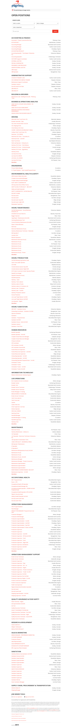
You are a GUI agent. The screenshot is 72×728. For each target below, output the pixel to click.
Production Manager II (17, 514)
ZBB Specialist (15, 72)
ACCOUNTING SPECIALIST (18, 51)
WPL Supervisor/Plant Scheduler (19, 648)
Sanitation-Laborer (16, 84)
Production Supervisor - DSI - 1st (19, 565)
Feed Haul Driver (15, 413)
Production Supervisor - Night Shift (20, 542)
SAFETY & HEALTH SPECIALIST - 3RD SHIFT (22, 187)
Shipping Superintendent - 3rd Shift (20, 593)
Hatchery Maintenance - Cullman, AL (20, 432)
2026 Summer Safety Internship (19, 176)
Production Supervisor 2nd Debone (20, 544)
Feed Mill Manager (16, 415)
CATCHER (14, 264)
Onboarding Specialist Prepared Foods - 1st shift (23, 360)
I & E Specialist (15, 434)
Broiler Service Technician (18, 396)
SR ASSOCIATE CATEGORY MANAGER (20, 646)
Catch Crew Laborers (16, 398)
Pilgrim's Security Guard (17, 494)
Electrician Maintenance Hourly (19, 228)
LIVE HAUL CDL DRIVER (17, 158)
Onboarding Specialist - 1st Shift (19, 356)
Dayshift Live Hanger (16, 273)
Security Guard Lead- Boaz (18, 498)
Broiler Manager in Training (18, 391)
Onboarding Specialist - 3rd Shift (19, 358)
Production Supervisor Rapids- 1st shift (21, 578)
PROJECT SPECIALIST (16, 627)
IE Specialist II (15, 448)
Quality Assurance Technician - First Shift (21, 612)
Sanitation (14, 315)
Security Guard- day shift (17, 200)
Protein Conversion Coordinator (19, 580)
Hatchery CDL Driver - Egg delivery (20, 149)
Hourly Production (16, 294)
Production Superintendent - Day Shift (21, 525)
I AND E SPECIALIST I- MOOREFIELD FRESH (22, 442)
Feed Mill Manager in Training (19, 417)
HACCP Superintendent (17, 506)
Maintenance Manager (17, 459)
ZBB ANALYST (15, 88)
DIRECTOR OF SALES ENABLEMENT (20, 107)
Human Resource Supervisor (18, 349)
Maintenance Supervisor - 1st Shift (20, 472)
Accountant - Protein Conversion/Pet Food (21, 40)
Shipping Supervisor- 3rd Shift (19, 595)
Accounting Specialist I (17, 56)
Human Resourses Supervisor (19, 354)
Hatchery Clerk (15, 422)
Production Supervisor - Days (18, 563)
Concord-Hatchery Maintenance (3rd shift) (21, 222)
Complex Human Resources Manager (20, 336)
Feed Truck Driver (16, 141)
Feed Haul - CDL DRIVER (17, 134)
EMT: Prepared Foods (17, 480)
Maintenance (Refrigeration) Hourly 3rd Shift (22, 450)
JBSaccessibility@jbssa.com (32, 708)
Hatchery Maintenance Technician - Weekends (22, 231)
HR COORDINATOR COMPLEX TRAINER (21, 80)
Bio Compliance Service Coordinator (20, 381)
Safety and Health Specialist (18, 189)
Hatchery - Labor (15, 279)
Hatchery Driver (15, 151)
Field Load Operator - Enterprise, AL (20, 143)
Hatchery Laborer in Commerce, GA (20, 286)
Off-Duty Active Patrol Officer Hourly (20, 184)
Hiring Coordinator (16, 341)
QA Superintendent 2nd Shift (18, 603)
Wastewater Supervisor (17, 204)
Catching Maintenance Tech (18, 220)
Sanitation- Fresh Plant (17, 326)
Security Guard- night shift (18, 202)
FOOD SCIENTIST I (16, 624)
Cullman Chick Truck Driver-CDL (19, 132)
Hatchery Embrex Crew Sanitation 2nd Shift (22, 654)
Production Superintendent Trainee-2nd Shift (22, 527)
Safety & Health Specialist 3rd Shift (20, 496)
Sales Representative (16, 641)
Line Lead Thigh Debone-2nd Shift (20, 299)
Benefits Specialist (16, 332)
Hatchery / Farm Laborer (17, 282)
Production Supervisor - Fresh (19, 538)
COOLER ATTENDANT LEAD (18, 77)
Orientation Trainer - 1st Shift (19, 366)
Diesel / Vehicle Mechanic (17, 224)
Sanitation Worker (16, 680)
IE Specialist (14, 446)
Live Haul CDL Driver (16, 153)
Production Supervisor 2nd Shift (19, 546)
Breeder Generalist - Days (18, 121)
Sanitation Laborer (16, 324)
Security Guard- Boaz (16, 500)
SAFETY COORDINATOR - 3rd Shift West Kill (22, 191)
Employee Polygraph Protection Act (18, 714)
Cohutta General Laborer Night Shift (20, 269)
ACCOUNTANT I (15, 42)
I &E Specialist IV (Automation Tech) (20, 439)
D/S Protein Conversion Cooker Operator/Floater (23, 271)
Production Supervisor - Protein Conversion (22, 569)
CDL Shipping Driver (16, 125)
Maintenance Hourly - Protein (19, 252)
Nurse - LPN (14, 482)
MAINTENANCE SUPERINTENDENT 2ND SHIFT (23, 470)
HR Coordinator (15, 343)
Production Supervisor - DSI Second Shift (21, 536)
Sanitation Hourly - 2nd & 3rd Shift (20, 322)
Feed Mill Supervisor (16, 419)
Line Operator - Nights (17, 301)
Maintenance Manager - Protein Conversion (22, 461)
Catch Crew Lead (15, 400)
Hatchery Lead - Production (18, 288)
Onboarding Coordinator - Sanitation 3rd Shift (22, 311)
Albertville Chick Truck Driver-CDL (20, 119)
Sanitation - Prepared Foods (18, 317)
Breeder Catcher (15, 383)
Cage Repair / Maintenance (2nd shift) (20, 218)
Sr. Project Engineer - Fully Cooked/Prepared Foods (24, 170)
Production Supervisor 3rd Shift (19, 574)
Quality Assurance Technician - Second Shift (22, 616)
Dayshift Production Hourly (18, 275)
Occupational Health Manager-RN (19, 486)
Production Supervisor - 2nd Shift (19, 534)
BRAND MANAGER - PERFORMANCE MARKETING (23, 635)
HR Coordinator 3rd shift (17, 345)
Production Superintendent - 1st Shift (20, 521)
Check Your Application (17, 696)
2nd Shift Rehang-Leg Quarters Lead (20, 260)
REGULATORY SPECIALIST (18, 629)
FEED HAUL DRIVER (16, 411)
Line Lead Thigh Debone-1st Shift (19, 297)
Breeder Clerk (15, 385)
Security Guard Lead (16, 591)
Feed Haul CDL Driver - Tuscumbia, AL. (21, 136)
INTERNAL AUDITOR (16, 61)
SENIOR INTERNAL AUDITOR (18, 67)
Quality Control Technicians (18, 618)
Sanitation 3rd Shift (16, 320)
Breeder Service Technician (18, 387)
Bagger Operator (16, 216)
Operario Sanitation (16, 313)
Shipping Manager (16, 690)
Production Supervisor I (17, 549)
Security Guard (15, 195)
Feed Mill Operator (16, 277)
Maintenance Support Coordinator (20, 82)
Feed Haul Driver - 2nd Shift (18, 138)
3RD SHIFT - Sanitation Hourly (19, 309)
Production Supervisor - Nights (19, 567)
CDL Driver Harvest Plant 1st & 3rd (20, 123)
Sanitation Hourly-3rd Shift (18, 656)
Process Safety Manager (17, 168)
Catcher (13, 402)
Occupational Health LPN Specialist (20, 484)
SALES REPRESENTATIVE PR (18, 643)
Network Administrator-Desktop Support (21, 375)
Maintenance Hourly (16, 241)
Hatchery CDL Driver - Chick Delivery (20, 145)
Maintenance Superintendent (18, 463)
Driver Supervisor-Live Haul (18, 406)
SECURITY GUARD (16, 193)
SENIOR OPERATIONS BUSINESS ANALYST (22, 113)
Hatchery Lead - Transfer (17, 290)
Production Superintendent (18, 519)
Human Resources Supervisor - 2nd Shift (21, 351)
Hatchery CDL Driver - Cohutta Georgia (21, 147)
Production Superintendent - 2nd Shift (20, 523)
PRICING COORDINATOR (17, 63)
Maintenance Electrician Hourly (19, 239)
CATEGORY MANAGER (17, 637)
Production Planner (16, 639)
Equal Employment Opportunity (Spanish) (19, 720)
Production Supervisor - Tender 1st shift (21, 572)
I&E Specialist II (15, 233)
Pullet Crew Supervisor (17, 585)
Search (55, 31)
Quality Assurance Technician (18, 608)
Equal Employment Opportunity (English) (19, 718)
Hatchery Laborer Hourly (17, 284)
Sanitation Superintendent (18, 658)
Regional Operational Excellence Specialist (21, 587)
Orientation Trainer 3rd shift (18, 369)
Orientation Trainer (16, 362)
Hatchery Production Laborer (18, 292)
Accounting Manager (16, 44)
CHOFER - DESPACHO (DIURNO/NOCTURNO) (22, 130)
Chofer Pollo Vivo (16, 404)
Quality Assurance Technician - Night (20, 614)
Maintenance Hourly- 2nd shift (19, 457)
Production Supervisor (17, 529)
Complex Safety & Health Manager (20, 180)
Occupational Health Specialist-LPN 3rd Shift (22, 492)
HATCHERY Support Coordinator (19, 59)
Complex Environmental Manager (19, 178)
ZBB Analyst (14, 69)
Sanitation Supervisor (17, 664)
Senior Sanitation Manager (18, 682)
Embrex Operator (16, 409)
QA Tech (13, 606)
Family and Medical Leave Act (17, 716)
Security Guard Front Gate (18, 86)
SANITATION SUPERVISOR (18, 669)
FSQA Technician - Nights (17, 601)
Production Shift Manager (18, 516)
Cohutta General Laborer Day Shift (20, 267)
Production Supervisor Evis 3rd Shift (20, 576)
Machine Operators (16, 237)
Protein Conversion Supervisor (19, 582)
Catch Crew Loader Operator (18, 262)
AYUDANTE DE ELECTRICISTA (19, 213)
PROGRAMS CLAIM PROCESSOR (19, 65)
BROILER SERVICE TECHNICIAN (19, 394)
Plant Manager (15, 508)
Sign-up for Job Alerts (29, 696)
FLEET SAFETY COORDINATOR (19, 182)
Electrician (14, 226)
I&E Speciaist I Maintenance (18, 444)
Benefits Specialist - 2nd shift (18, 334)
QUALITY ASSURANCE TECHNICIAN (20, 610)
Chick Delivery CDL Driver (18, 128)
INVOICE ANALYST (16, 688)
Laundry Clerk (15, 235)
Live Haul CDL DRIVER (17, 156)
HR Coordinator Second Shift (18, 347)
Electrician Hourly (16, 429)
